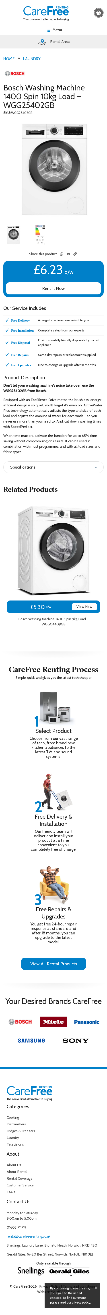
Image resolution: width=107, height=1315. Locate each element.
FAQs (11, 1192)
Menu (57, 30)
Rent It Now (53, 288)
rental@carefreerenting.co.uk (28, 1236)
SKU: (6, 113)
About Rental (17, 1172)
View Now (84, 607)
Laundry (32, 58)
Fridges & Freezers (21, 1131)
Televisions (15, 1144)
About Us (14, 1165)
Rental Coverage (20, 1178)
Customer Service (20, 1185)
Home (8, 58)
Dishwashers (16, 1124)
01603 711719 (16, 1227)
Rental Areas (53, 41)
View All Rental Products (53, 964)
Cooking (13, 1117)
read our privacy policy (75, 1302)
